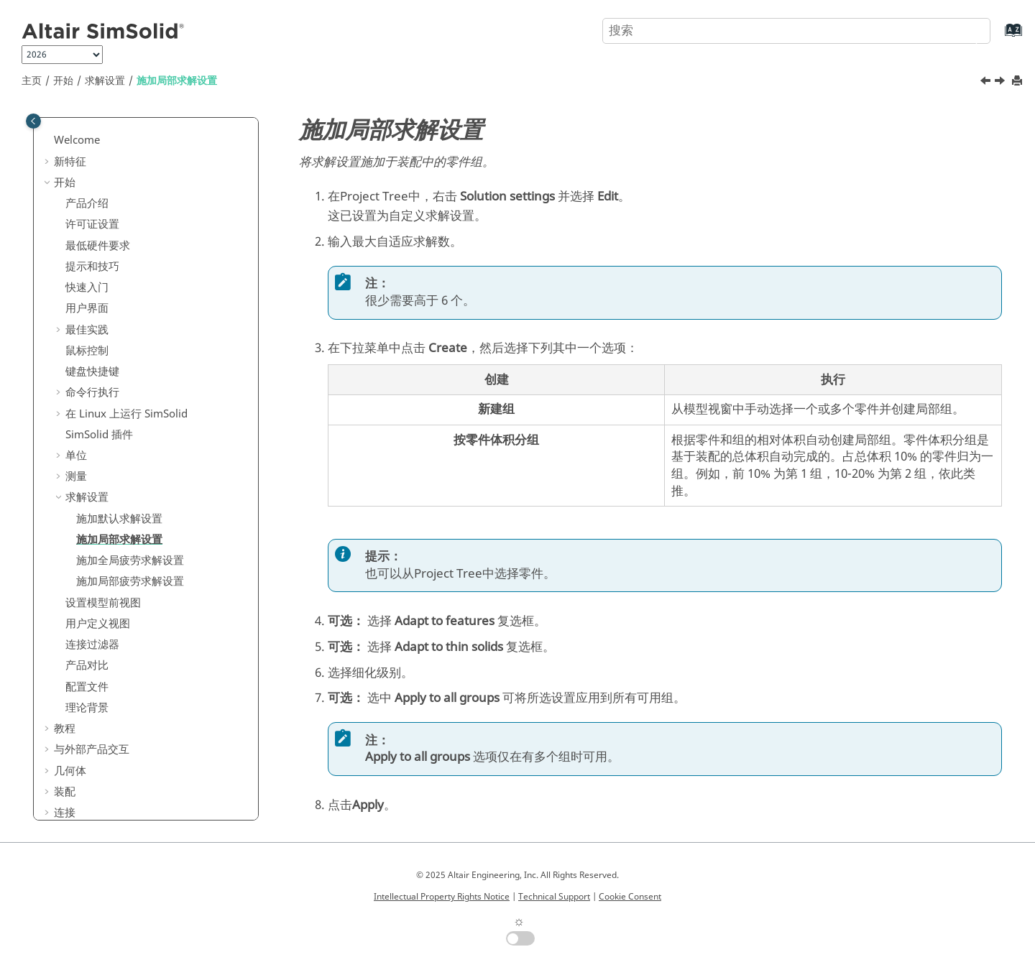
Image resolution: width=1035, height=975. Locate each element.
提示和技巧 (92, 120)
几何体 (70, 624)
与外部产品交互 (91, 603)
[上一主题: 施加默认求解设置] (987, 82)
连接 (64, 666)
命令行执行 (92, 246)
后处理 (70, 729)
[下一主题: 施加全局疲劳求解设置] (1001, 82)
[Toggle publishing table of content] (33, 121)
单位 (76, 309)
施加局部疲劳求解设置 (130, 435)
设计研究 (75, 750)
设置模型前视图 (103, 456)
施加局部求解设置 (177, 80)
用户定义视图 (97, 477)
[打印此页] (1018, 81)
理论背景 (87, 561)
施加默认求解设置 (119, 372)
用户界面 (87, 162)
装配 (64, 645)
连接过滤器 (92, 498)
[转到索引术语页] (998, 37)
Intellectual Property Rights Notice (442, 896)
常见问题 (75, 792)
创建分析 (75, 687)
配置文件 (87, 540)
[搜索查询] (796, 31)
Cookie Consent (630, 896)
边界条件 (75, 708)
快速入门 (87, 141)
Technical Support (554, 896)
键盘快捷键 (92, 225)
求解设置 (105, 80)
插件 (99, 288)
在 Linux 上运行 (126, 267)
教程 (64, 582)
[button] (59, 121)
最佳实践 (87, 183)
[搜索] (965, 29)
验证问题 (75, 771)
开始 (63, 80)
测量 (76, 330)
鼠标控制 (87, 204)
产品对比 (87, 519)
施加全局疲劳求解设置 (130, 414)
